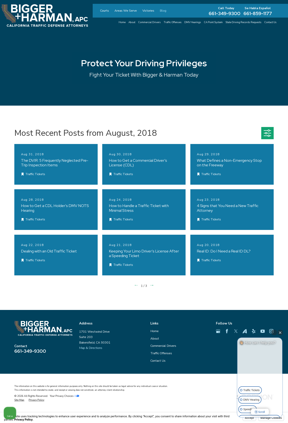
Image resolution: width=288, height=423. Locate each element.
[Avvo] (245, 331)
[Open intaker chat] (243, 419)
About (154, 338)
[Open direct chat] (274, 332)
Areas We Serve (125, 11)
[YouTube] (262, 331)
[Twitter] (236, 331)
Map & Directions (90, 348)
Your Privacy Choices (64, 396)
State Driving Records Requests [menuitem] (243, 22)
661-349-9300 (224, 13)
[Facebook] (227, 331)
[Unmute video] (260, 371)
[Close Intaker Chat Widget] (280, 332)
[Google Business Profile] (218, 331)
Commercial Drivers (163, 346)
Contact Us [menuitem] (270, 22)
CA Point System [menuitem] (213, 22)
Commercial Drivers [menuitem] (149, 22)
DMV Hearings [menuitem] (192, 22)
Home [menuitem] (122, 22)
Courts (104, 11)
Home (154, 331)
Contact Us (157, 361)
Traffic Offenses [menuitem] (173, 22)
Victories (148, 11)
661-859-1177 (257, 13)
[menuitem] (19, 400)
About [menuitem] (131, 22)
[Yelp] (253, 331)
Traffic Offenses (161, 353)
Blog (163, 11)
